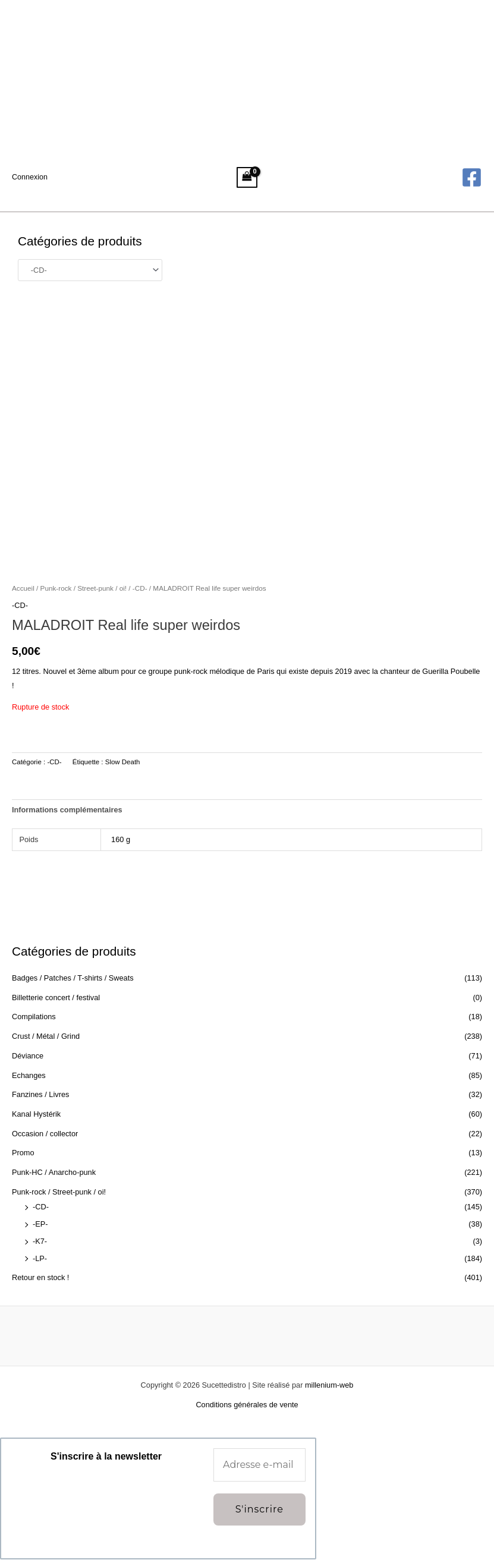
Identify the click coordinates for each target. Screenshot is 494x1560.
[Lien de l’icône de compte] (30, 177)
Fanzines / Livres (40, 1094)
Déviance (27, 1055)
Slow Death (122, 761)
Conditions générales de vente (247, 1404)
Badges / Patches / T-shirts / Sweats (73, 977)
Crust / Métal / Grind (46, 1036)
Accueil (23, 588)
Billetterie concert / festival (56, 997)
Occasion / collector (45, 1133)
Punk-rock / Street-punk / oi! (59, 1191)
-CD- (41, 1206)
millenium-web (329, 1385)
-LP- (40, 1258)
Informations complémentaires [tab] (67, 809)
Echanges (29, 1075)
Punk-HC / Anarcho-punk (54, 1172)
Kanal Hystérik (36, 1114)
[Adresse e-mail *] (259, 1465)
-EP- (40, 1223)
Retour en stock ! (40, 1277)
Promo (23, 1152)
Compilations (34, 1016)
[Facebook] (471, 177)
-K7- (40, 1241)
